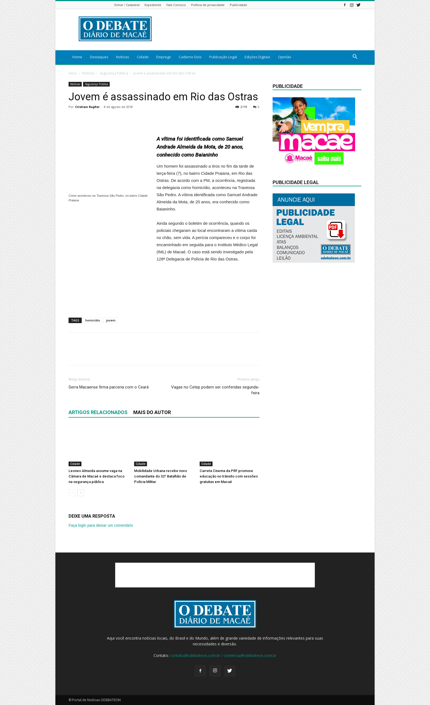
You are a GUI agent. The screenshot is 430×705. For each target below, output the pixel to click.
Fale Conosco (176, 5)
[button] (354, 57)
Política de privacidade (208, 5)
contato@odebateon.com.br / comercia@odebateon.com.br (223, 655)
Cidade (143, 56)
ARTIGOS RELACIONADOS (98, 412)
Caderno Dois (190, 56)
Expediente (153, 5)
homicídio (92, 320)
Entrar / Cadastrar (127, 5)
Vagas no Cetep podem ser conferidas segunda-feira (215, 390)
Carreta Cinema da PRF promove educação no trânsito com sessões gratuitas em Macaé (229, 476)
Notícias (122, 56)
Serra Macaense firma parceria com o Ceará (109, 387)
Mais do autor (152, 412)
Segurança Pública (114, 73)
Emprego (163, 56)
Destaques (99, 56)
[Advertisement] (110, 244)
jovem (110, 320)
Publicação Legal (223, 56)
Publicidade (238, 5)
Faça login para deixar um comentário (101, 525)
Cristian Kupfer (87, 107)
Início (73, 73)
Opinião (284, 56)
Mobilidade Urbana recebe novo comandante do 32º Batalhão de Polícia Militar (160, 476)
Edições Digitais (257, 56)
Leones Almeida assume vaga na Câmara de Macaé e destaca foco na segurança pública (97, 476)
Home (77, 56)
